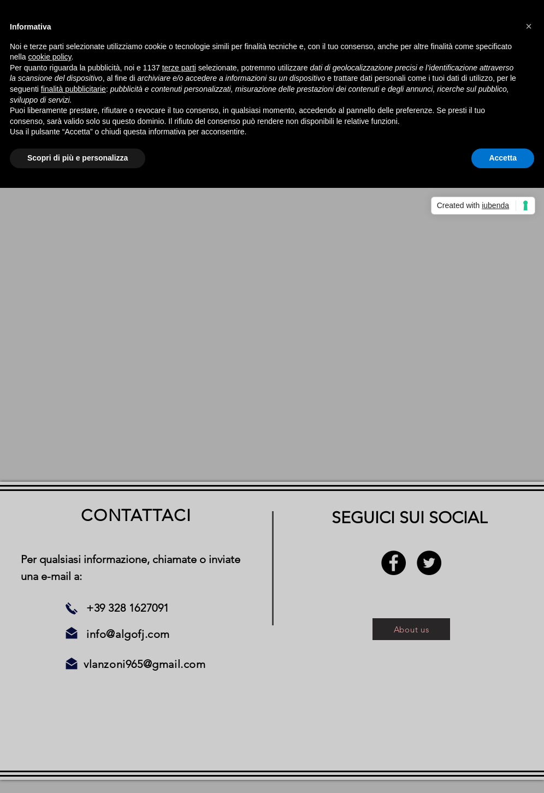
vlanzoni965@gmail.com (145, 664)
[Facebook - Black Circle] (393, 563)
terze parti (179, 67)
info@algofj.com (128, 634)
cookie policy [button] (49, 56)
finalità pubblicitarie (73, 89)
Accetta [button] (503, 157)
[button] (528, 26)
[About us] (411, 629)
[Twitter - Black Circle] (429, 563)
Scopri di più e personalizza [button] (77, 157)
